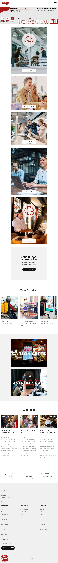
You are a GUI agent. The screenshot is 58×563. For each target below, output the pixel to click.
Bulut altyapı (29, 70)
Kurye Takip (4, 321)
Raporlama (4, 511)
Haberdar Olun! (8, 548)
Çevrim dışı (29, 241)
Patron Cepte (4, 524)
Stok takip (3, 509)
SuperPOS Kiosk (44, 321)
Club (41, 519)
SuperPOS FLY (4, 534)
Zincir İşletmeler (44, 509)
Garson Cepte (4, 521)
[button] (4, 15)
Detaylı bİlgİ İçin (10, 478)
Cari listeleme (4, 514)
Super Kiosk (4, 519)
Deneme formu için (29, 478)
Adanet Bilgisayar (24, 509)
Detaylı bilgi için (48, 478)
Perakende (42, 532)
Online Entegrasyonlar (26, 321)
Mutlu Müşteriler (29, 106)
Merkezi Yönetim (5, 527)
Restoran (42, 514)
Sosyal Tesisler (43, 529)
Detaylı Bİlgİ (29, 358)
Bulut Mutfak (43, 527)
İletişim (22, 514)
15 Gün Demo (29, 269)
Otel (41, 521)
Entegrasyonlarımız (6, 532)
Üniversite (42, 524)
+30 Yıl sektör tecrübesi (29, 142)
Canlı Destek (29, 191)
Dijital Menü (4, 529)
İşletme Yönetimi (5, 516)
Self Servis (42, 511)
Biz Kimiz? (23, 511)
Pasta (41, 516)
